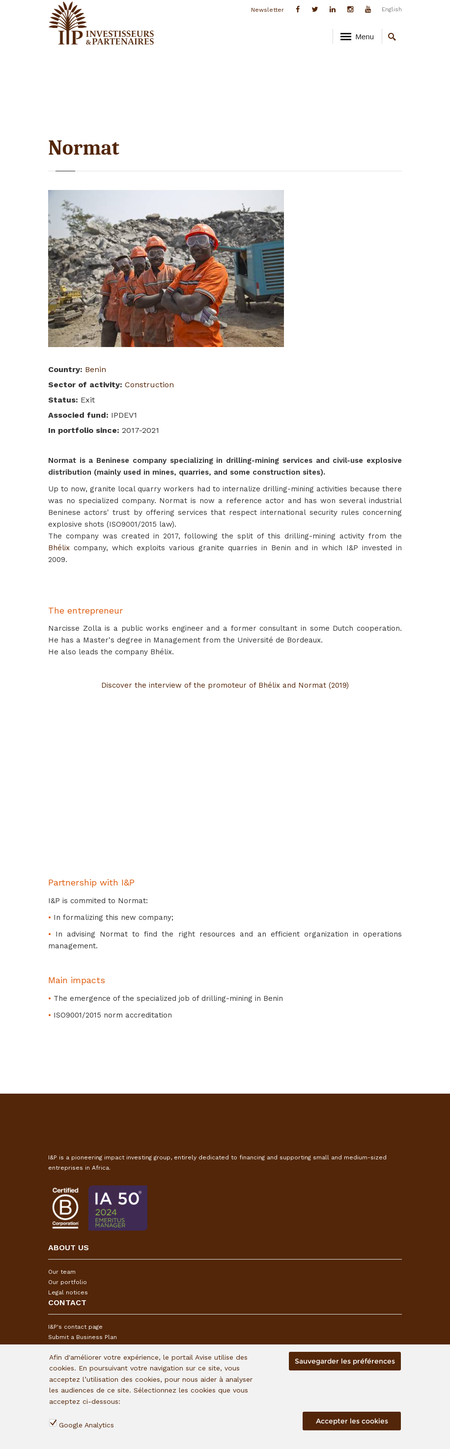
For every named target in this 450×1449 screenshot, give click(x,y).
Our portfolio (67, 1282)
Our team (62, 1271)
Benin (95, 369)
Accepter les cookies (352, 1421)
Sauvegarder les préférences (345, 1361)
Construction (149, 384)
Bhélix (61, 547)
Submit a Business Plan (82, 1337)
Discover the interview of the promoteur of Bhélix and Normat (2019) (225, 685)
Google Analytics (86, 1425)
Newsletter (267, 9)
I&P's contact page (75, 1326)
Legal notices (68, 1292)
